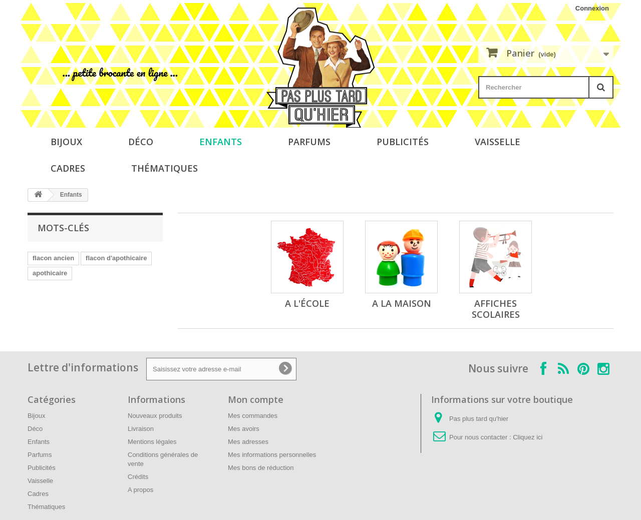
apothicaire (50, 273)
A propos (140, 489)
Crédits (138, 476)
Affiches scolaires (496, 308)
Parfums (309, 142)
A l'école (307, 303)
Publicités (403, 142)
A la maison (401, 303)
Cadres (68, 168)
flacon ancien (53, 258)
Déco (140, 142)
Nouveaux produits (155, 415)
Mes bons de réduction (261, 467)
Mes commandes (252, 415)
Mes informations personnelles (272, 454)
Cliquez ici (527, 437)
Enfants (220, 142)
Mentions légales (152, 441)
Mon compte (255, 399)
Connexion (592, 8)
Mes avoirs (243, 428)
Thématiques (164, 168)
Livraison (141, 428)
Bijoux (66, 142)
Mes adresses (248, 441)
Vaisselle (497, 142)
